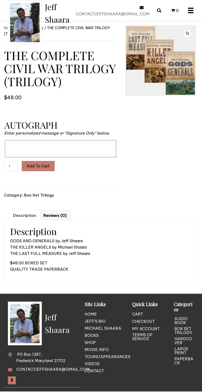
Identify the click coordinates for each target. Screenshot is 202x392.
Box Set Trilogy (39, 195)
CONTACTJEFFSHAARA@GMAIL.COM (112, 13)
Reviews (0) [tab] (55, 215)
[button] (187, 33)
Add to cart (38, 165)
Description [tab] (24, 215)
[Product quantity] (11, 166)
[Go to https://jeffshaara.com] (45, 22)
